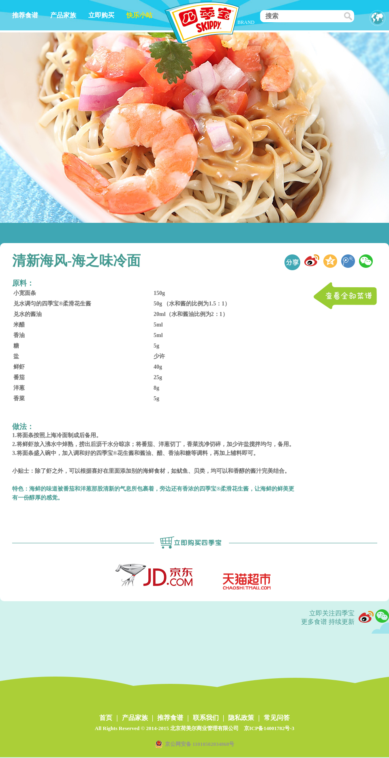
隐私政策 (241, 717)
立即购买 (101, 15)
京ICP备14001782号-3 (269, 728)
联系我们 (206, 717)
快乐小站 (139, 15)
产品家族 (63, 15)
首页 (105, 717)
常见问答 (277, 717)
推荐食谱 (25, 15)
